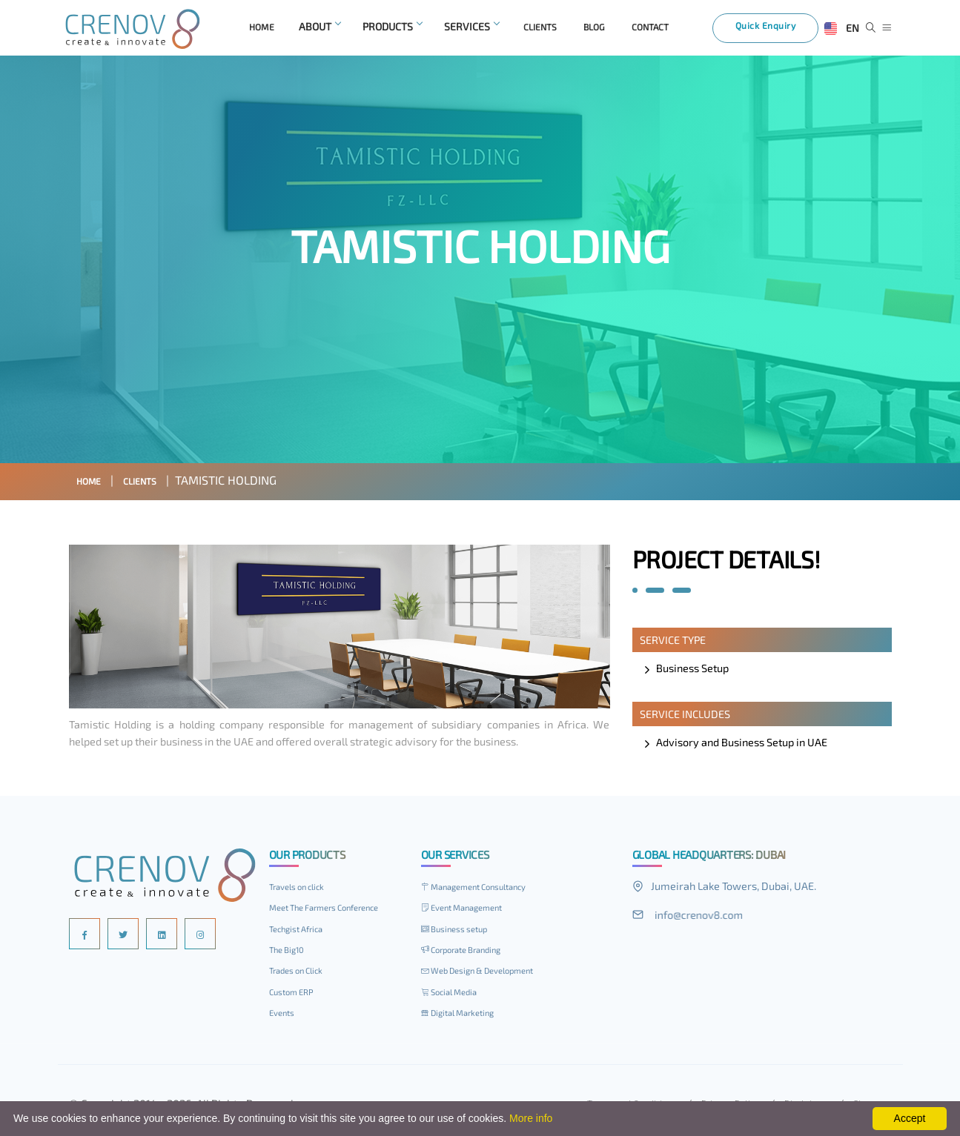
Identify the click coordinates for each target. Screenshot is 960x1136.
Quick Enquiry (776, 31)
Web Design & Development (488, 974)
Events (284, 1016)
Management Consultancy (484, 890)
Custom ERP (295, 995)
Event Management (469, 911)
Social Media (453, 995)
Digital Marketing (464, 1016)
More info (530, 1118)
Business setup (460, 932)
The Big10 (290, 953)
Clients (154, 483)
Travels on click (303, 890)
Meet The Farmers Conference (335, 911)
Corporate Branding (469, 953)
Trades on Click (301, 974)
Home (93, 483)
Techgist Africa (301, 932)
